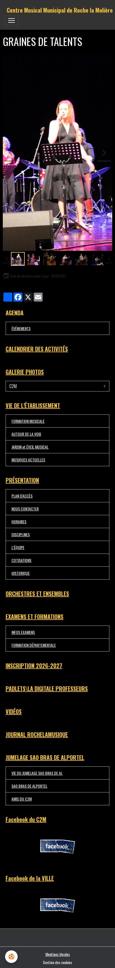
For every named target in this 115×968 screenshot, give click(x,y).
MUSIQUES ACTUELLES (28, 460)
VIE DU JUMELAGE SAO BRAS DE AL (37, 773)
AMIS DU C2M (22, 799)
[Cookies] (11, 956)
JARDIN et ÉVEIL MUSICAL (30, 447)
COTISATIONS (21, 560)
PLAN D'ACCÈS (22, 496)
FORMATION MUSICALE (28, 421)
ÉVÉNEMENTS (21, 328)
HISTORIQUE (21, 573)
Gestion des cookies (57, 962)
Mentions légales (57, 954)
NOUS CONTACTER (25, 509)
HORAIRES (19, 521)
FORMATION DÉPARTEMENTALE (34, 645)
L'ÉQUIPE (18, 547)
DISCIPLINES (21, 534)
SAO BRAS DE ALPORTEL (29, 786)
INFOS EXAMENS (23, 632)
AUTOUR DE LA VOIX (26, 434)
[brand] (59, 10)
